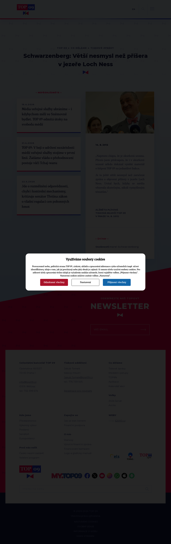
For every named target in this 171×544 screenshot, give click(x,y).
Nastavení (85, 282)
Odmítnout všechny (54, 282)
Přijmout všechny (117, 282)
